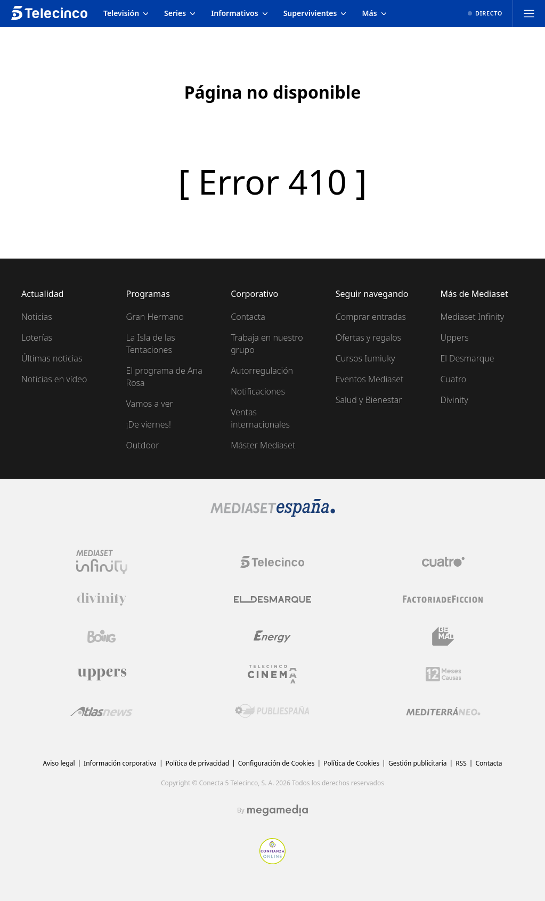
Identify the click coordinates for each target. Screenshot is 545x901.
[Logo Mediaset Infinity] (101, 562)
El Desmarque (467, 358)
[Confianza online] (272, 861)
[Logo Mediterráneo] (443, 711)
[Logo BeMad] (443, 636)
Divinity (454, 400)
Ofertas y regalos (368, 337)
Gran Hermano (155, 317)
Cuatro (453, 379)
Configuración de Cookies (276, 763)
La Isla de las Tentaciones (150, 344)
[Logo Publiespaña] (272, 711)
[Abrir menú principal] (529, 13)
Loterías (36, 337)
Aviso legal (59, 763)
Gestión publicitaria (417, 763)
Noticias (36, 317)
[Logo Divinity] (101, 599)
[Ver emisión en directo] (485, 13)
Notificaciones (258, 391)
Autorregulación (262, 370)
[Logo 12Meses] (443, 674)
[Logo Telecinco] (272, 562)
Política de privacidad (198, 763)
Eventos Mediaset (370, 379)
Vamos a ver (149, 403)
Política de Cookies (351, 763)
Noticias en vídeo (54, 379)
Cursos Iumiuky (365, 358)
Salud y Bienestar (369, 400)
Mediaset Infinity (472, 317)
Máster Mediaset (263, 445)
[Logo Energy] (272, 636)
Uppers (454, 337)
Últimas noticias (51, 358)
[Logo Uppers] (102, 674)
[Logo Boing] (101, 636)
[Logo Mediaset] (273, 514)
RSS (461, 763)
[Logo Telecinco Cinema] (272, 674)
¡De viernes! (148, 424)
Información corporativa (120, 763)
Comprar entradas (371, 317)
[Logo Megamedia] (277, 810)
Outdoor (142, 445)
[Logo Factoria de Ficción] (443, 599)
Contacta (248, 317)
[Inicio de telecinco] (49, 13)
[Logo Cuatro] (443, 562)
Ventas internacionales (260, 418)
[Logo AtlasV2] (101, 711)
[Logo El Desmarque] (272, 599)
